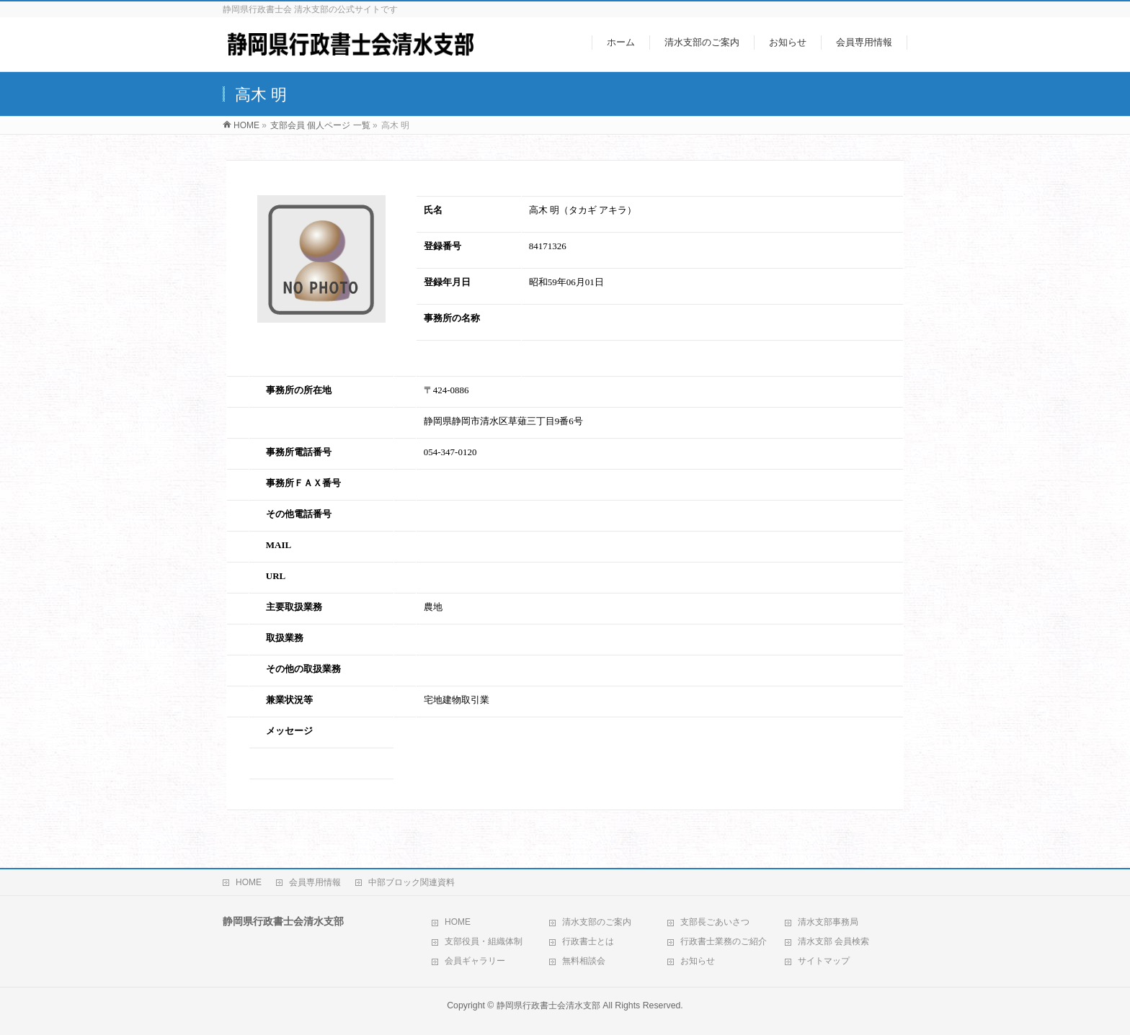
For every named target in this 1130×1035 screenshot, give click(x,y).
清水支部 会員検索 (833, 941)
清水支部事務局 (828, 922)
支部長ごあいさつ (714, 922)
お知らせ (697, 961)
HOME (249, 882)
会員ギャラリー (475, 961)
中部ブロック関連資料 (411, 882)
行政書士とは (588, 941)
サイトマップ (824, 961)
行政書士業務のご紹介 (723, 941)
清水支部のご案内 (596, 922)
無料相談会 (583, 961)
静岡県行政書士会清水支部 (548, 1005)
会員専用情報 (315, 882)
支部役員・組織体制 (483, 941)
